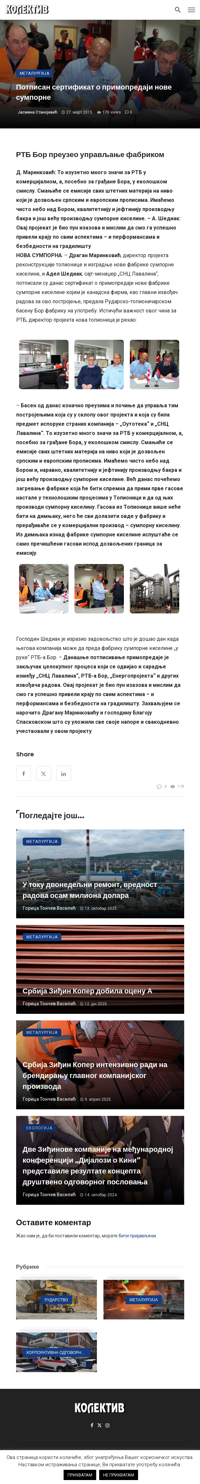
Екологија (39, 1128)
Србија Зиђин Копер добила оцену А (88, 991)
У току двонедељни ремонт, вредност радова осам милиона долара (90, 890)
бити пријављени (137, 1235)
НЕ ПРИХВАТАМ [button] (118, 1474)
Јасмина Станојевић (37, 112)
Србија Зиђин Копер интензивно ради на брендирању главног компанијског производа (95, 1076)
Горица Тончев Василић (49, 908)
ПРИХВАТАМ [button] (80, 1474)
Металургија (34, 73)
